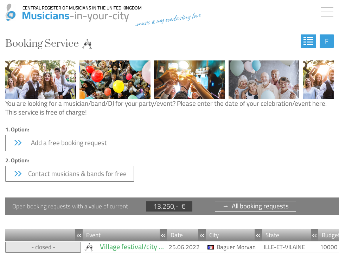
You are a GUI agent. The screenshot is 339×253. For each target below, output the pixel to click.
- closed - (43, 247)
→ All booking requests (255, 206)
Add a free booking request (60, 142)
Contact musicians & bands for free (70, 173)
